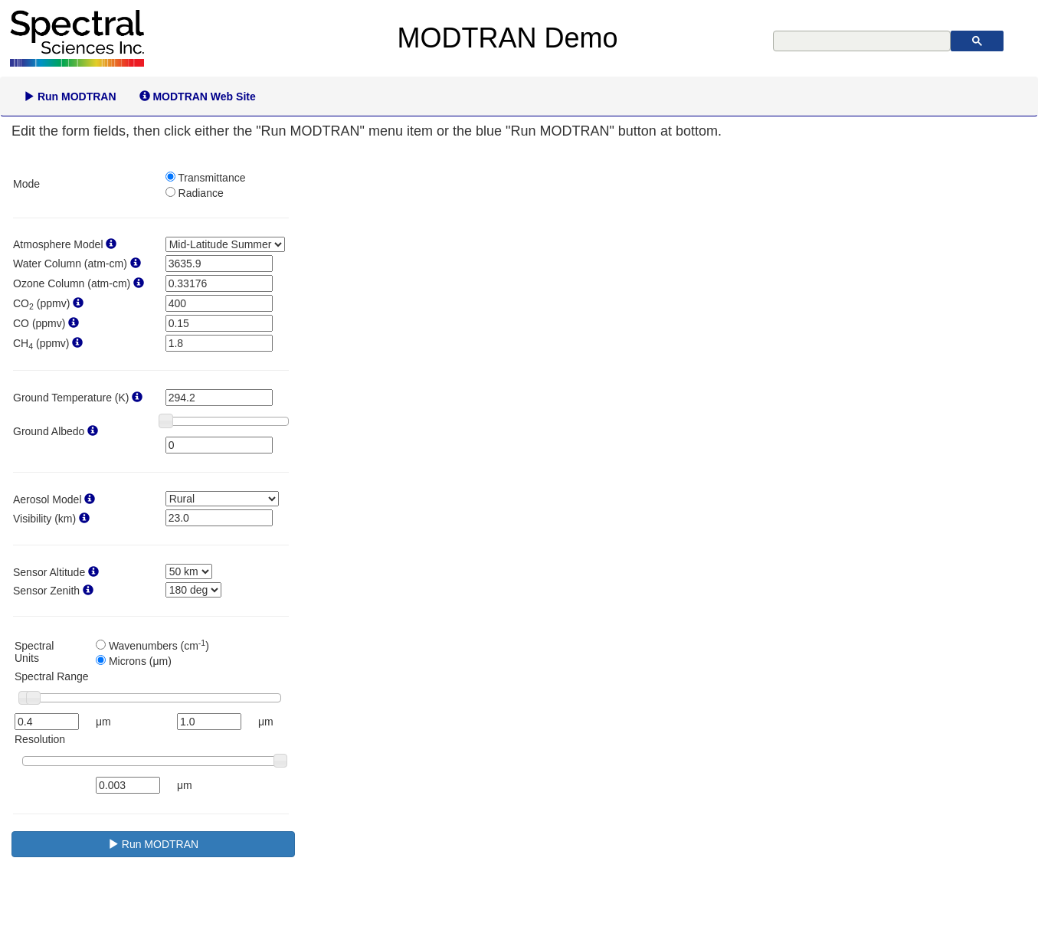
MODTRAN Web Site (197, 96)
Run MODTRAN (70, 96)
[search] (863, 41)
